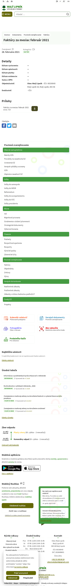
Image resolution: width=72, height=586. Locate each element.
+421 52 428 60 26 (58, 546)
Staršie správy (45, 507)
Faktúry (26, 39)
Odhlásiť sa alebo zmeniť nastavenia (17, 502)
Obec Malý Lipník (42, 563)
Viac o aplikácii (7, 460)
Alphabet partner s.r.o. (46, 561)
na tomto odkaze (15, 567)
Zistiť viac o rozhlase (17, 498)
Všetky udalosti (8, 347)
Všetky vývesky (7, 404)
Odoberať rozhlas (18, 492)
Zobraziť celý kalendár (10, 432)
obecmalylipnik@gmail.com (58, 549)
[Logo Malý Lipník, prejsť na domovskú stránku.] (36, 7)
